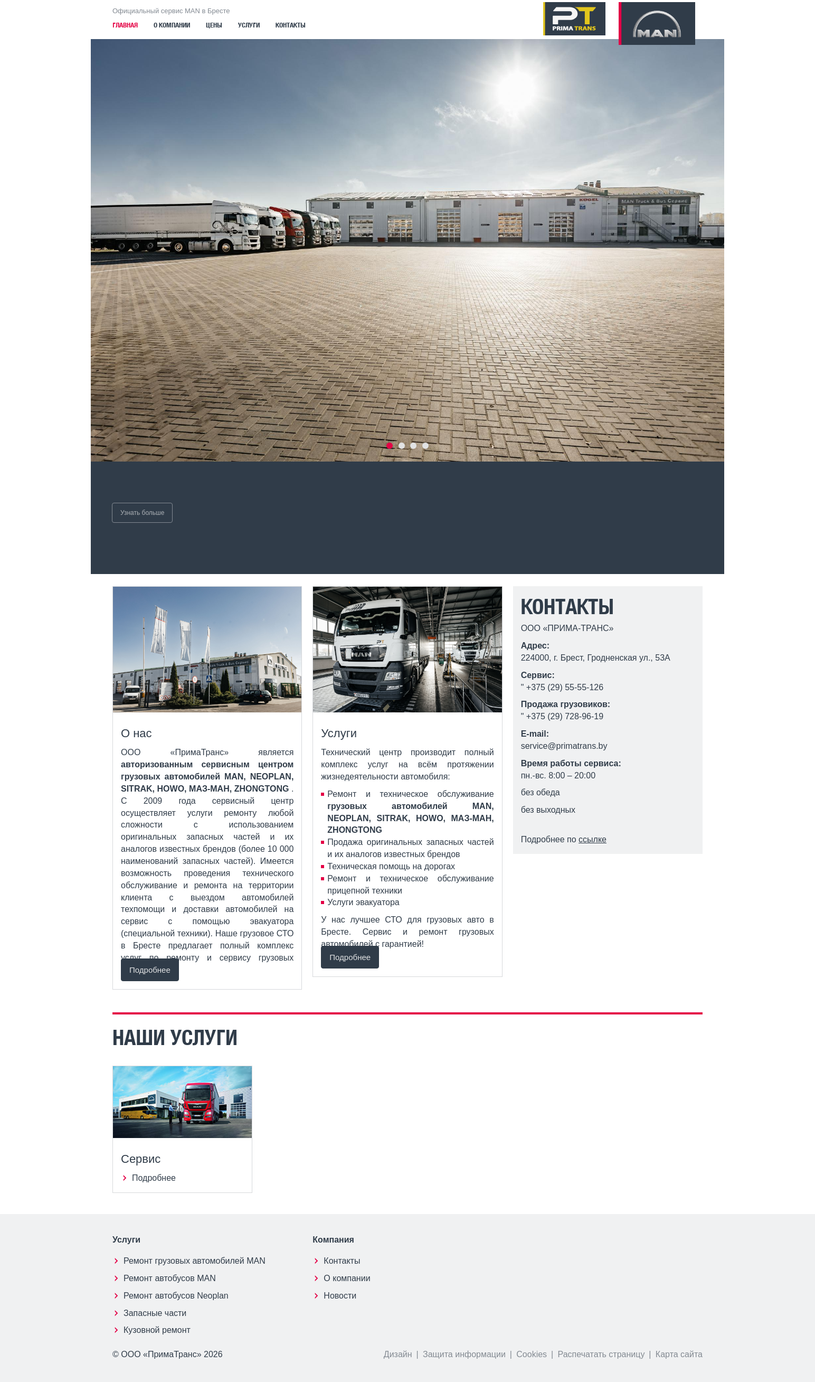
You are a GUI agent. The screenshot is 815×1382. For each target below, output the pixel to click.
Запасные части (155, 1313)
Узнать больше (142, 512)
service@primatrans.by (564, 745)
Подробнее (149, 969)
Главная (125, 25)
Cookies (531, 1354)
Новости (340, 1295)
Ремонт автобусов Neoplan (176, 1295)
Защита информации (464, 1354)
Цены (214, 25)
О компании (172, 25)
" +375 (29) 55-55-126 (562, 687)
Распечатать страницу (601, 1354)
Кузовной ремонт (157, 1329)
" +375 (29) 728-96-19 (562, 716)
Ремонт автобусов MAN (170, 1278)
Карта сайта (679, 1354)
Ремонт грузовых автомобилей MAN (195, 1260)
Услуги (249, 25)
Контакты (291, 25)
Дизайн (398, 1354)
